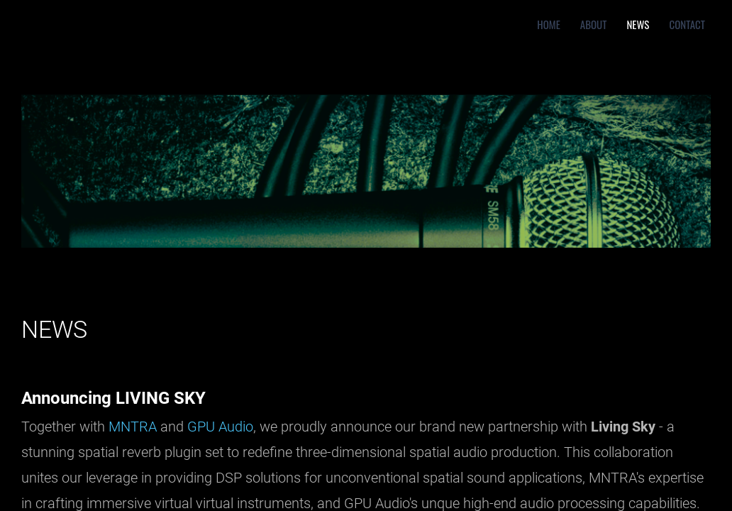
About (593, 24)
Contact (687, 24)
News (637, 24)
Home (548, 24)
